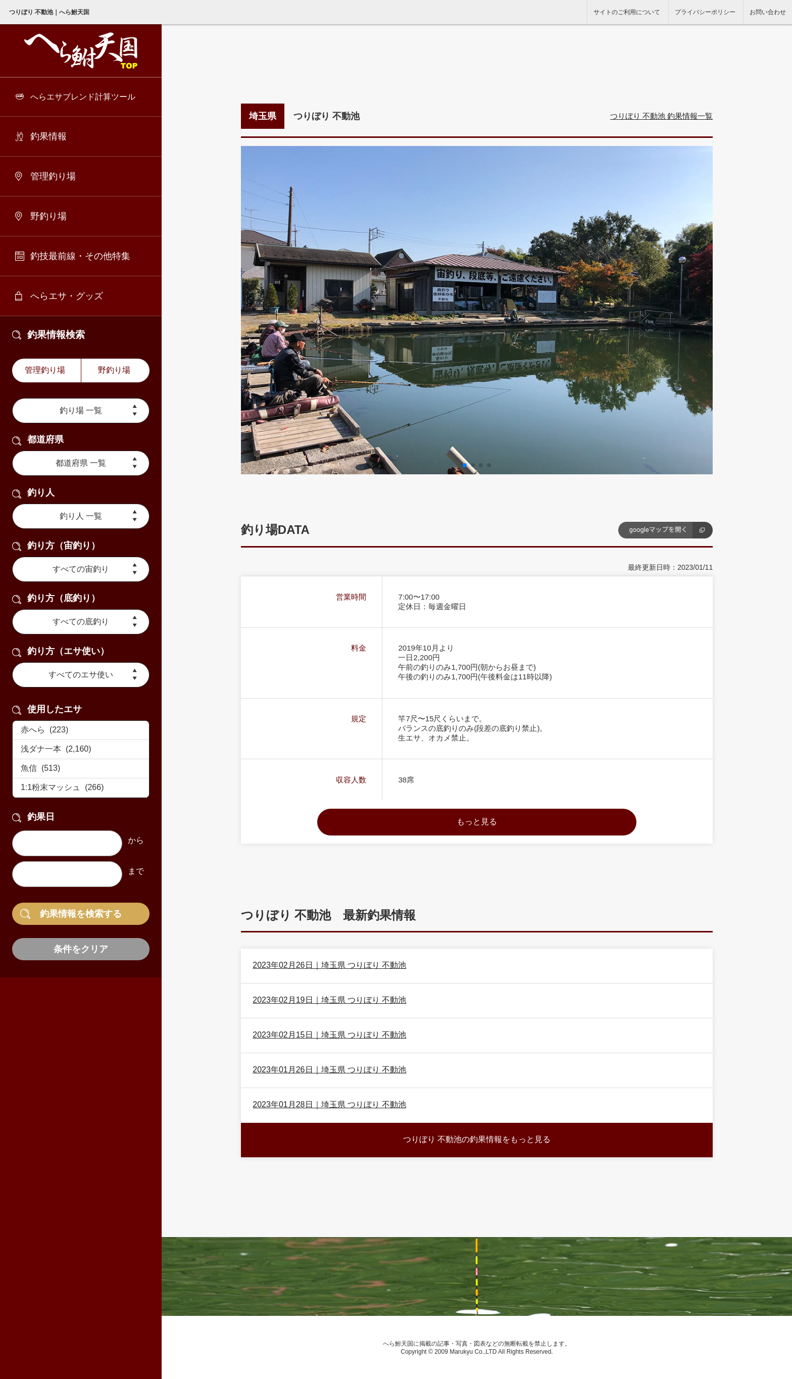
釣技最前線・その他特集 (80, 256)
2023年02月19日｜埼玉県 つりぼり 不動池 (329, 1000)
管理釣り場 (53, 176)
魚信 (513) (81, 768)
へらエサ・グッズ (66, 296)
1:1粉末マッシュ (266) (81, 788)
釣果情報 (48, 136)
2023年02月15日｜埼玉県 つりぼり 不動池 (329, 1034)
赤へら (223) (81, 730)
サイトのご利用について (626, 12)
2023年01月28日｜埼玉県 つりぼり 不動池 (329, 1104)
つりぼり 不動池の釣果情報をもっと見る (477, 1139)
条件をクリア (81, 949)
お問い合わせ (768, 12)
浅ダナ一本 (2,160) (81, 749)
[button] (465, 465)
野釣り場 (48, 216)
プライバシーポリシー (705, 12)
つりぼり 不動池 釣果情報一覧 (661, 116)
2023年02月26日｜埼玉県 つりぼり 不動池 (329, 965)
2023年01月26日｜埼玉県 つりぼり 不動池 (329, 1069)
